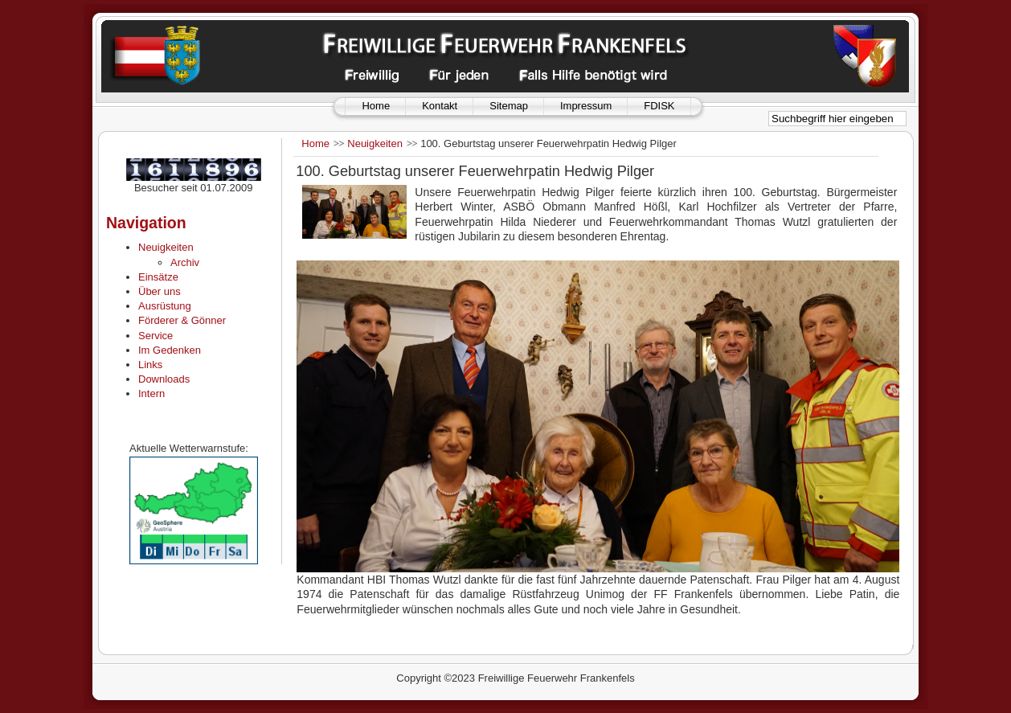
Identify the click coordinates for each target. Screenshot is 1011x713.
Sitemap (508, 106)
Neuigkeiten (375, 143)
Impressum (586, 106)
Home (376, 106)
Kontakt (439, 106)
